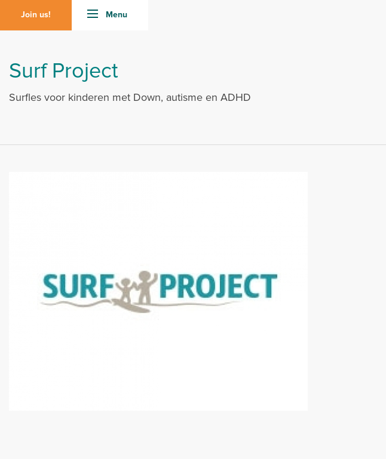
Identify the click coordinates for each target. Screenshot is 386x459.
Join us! (36, 15)
